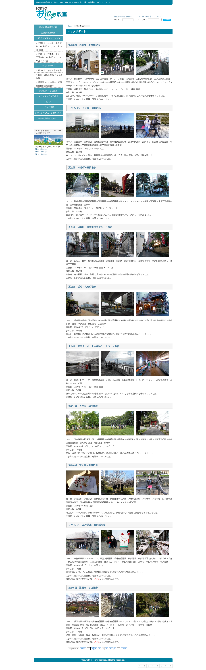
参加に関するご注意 (48, 90)
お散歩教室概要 (48, 32)
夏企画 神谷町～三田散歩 (82, 167)
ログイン (123, 20)
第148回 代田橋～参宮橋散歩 (84, 45)
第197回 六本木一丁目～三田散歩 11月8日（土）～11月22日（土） (49, 57)
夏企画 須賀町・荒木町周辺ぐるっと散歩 (90, 227)
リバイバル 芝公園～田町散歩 (84, 108)
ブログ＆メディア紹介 (48, 96)
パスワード (148, 20)
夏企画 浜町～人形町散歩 (82, 286)
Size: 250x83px (41, 149)
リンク (48, 102)
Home (70, 26)
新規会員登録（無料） (123, 16)
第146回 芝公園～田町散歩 (83, 465)
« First (83, 648)
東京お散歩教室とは (48, 27)
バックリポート (48, 66)
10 (111, 648)
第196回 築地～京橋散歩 (50, 70)
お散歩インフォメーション (48, 38)
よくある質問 (48, 107)
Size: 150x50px (41, 154)
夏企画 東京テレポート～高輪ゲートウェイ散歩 (93, 346)
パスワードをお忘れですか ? (148, 16)
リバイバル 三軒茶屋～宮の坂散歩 (86, 524)
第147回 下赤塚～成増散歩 (83, 405)
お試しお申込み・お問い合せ (48, 113)
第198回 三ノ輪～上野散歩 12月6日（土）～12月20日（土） (49, 46)
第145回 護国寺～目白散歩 (83, 587)
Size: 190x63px (41, 152)
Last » (124, 648)
